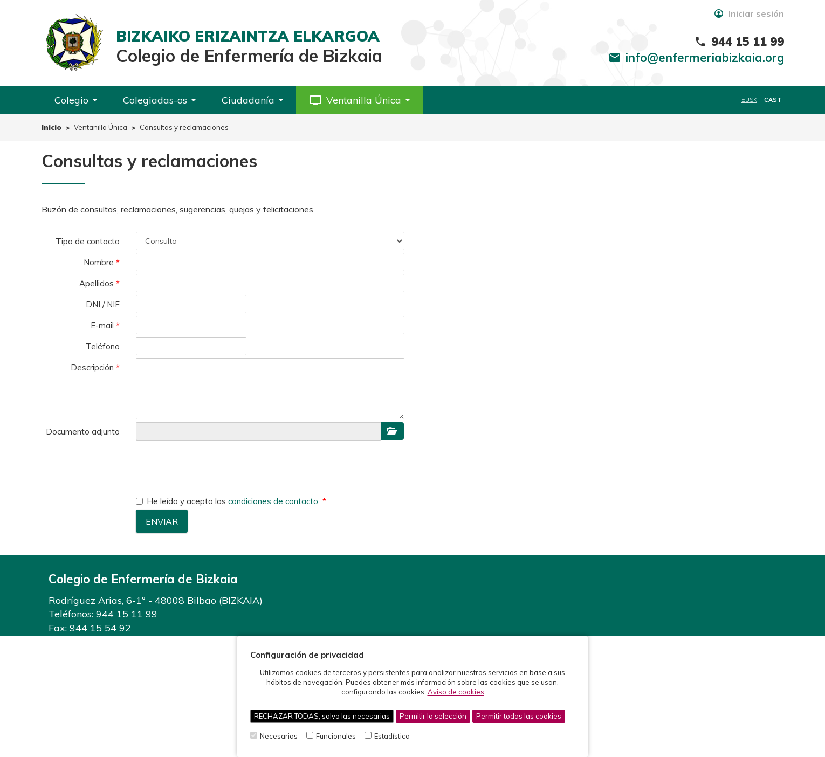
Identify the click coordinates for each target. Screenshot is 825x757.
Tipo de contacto (88, 241)
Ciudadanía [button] (252, 100)
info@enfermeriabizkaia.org (704, 57)
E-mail (102, 325)
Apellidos (96, 283)
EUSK (749, 100)
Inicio (51, 127)
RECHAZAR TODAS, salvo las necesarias (322, 716)
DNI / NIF (103, 304)
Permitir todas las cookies (518, 716)
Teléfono (103, 346)
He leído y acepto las (228, 501)
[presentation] (218, 464)
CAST (773, 100)
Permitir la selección (433, 716)
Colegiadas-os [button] (159, 100)
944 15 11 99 (126, 614)
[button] (359, 100)
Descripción (92, 367)
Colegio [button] (75, 100)
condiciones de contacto (273, 501)
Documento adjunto (83, 431)
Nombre (99, 262)
